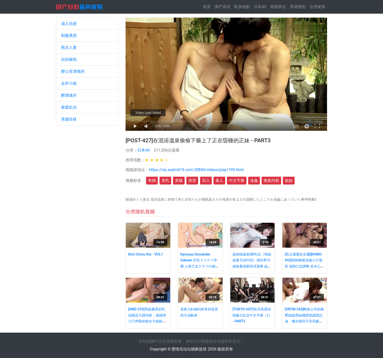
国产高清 (222, 6)
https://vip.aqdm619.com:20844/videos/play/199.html (196, 169)
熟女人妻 (69, 47)
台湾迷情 (317, 6)
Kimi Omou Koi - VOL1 (145, 254)
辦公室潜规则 (73, 71)
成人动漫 (69, 23)
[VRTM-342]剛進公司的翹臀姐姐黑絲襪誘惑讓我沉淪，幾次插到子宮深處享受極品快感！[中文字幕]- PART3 (304, 321)
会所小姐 (69, 83)
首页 (208, 6)
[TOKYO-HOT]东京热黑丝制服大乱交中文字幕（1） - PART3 (252, 315)
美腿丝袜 (69, 119)
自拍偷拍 (69, 59)
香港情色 (298, 6)
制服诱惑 (69, 35)
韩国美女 (278, 6)
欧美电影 (242, 6)
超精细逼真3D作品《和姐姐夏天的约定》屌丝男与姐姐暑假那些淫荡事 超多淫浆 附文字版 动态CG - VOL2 (252, 266)
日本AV (260, 6)
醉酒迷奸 (69, 95)
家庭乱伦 (69, 107)
